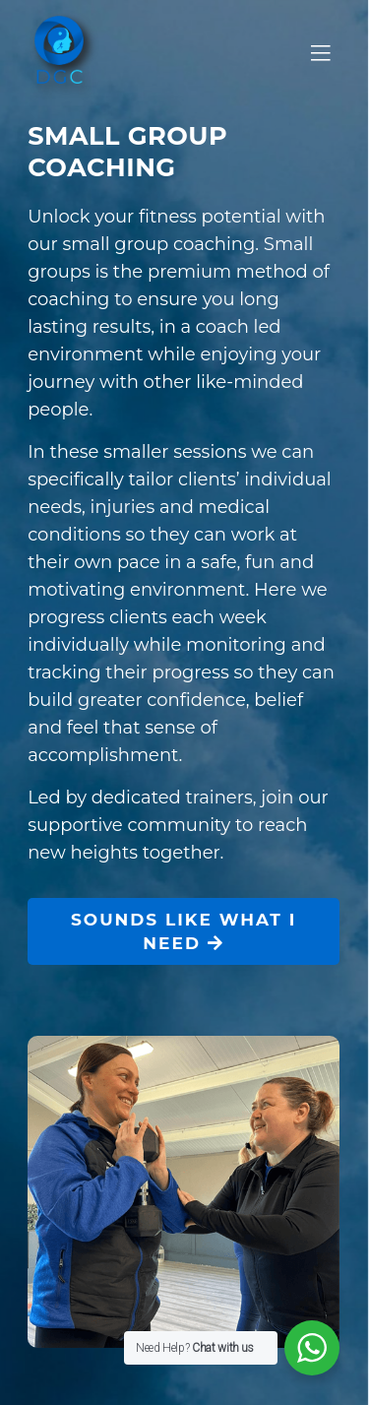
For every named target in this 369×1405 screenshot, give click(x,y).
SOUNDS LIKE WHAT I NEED (183, 931)
